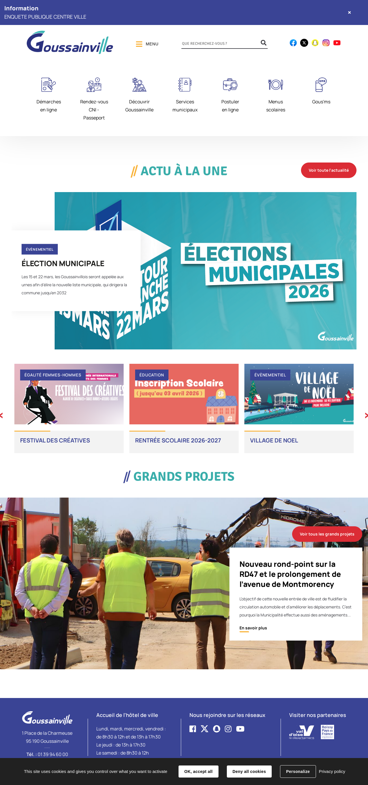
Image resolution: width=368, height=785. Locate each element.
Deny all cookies (249, 771)
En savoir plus (253, 628)
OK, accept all (198, 771)
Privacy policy (332, 771)
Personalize (298, 771)
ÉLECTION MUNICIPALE (63, 263)
